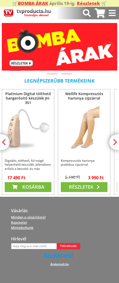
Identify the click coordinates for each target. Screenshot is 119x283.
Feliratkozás (68, 246)
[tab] (100, 13)
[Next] (109, 47)
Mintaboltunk (22, 227)
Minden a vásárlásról (28, 217)
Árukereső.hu (59, 264)
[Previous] (10, 47)
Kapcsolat (19, 222)
